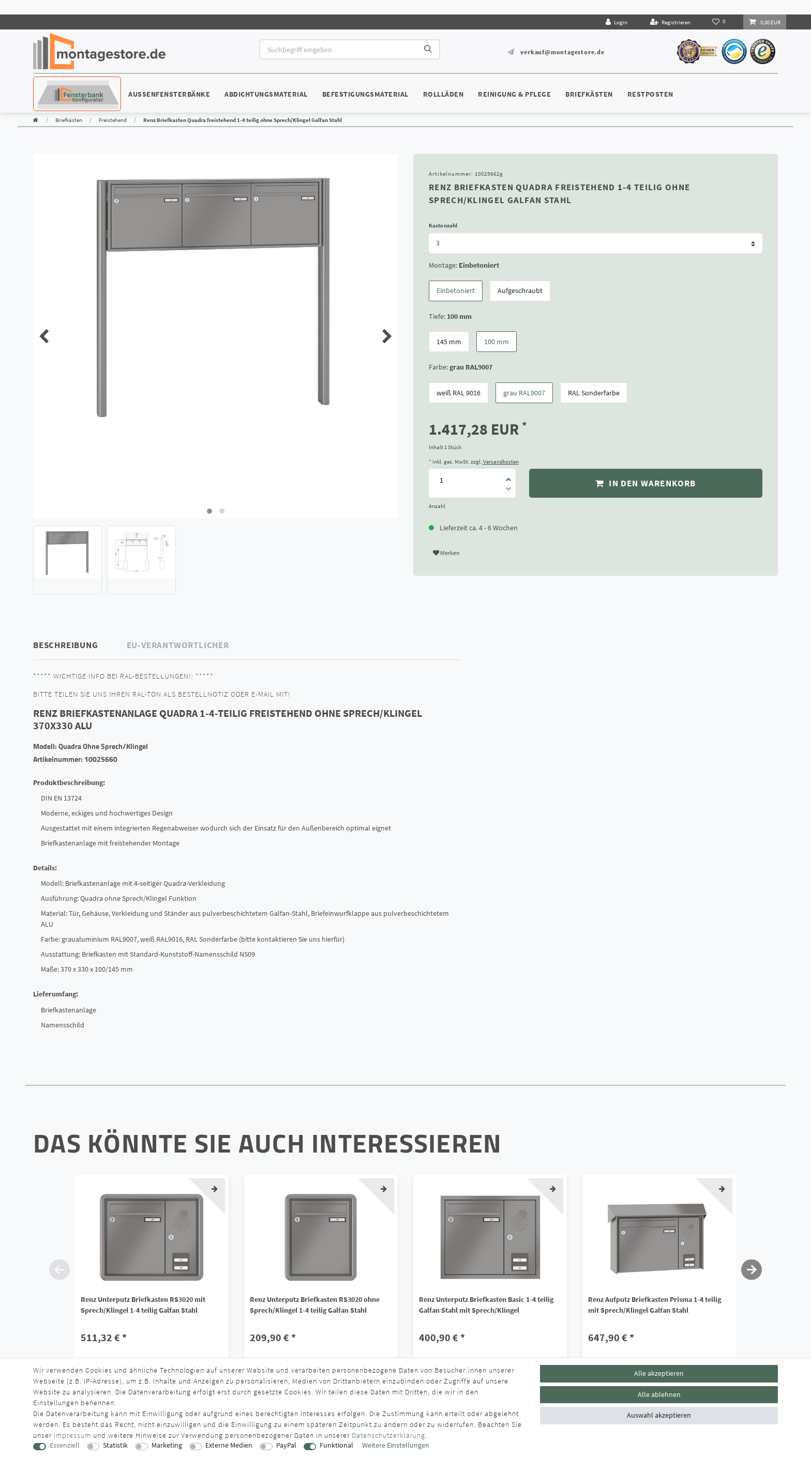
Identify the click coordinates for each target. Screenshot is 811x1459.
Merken (446, 553)
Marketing (167, 1445)
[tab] (80, 645)
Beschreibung (65, 645)
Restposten (650, 94)
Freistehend (113, 120)
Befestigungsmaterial (365, 94)
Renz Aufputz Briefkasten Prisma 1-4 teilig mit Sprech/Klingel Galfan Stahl (654, 1305)
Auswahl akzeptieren (659, 1415)
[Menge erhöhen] (508, 476)
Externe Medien (228, 1445)
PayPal (286, 1445)
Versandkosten (500, 461)
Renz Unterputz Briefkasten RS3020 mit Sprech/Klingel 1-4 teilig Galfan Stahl (143, 1305)
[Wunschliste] (720, 21)
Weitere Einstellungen (395, 1445)
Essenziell (65, 1445)
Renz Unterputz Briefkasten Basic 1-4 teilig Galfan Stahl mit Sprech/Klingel (486, 1305)
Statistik (115, 1445)
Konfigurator (64, 84)
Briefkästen (589, 94)
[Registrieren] (670, 21)
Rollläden (443, 94)
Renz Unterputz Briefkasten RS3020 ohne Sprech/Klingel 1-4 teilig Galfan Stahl (315, 1305)
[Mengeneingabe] (441, 480)
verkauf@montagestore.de (562, 52)
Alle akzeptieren (659, 1373)
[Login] (616, 21)
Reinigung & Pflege (514, 94)
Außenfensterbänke (169, 94)
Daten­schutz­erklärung (388, 1435)
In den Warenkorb (645, 483)
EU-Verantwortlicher (178, 645)
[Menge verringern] (508, 490)
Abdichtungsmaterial (266, 94)
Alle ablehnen (659, 1394)
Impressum (72, 1435)
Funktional (336, 1445)
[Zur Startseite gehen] (35, 120)
